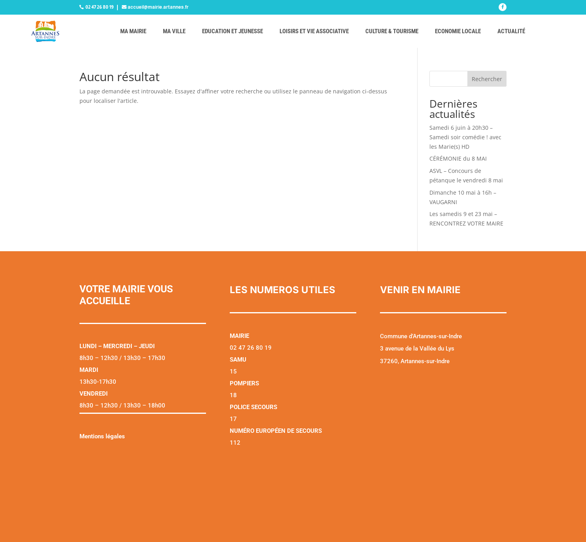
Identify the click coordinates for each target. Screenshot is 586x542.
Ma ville (174, 31)
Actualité (511, 31)
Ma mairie (133, 31)
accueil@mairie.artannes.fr (158, 7)
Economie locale (458, 31)
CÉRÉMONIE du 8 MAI (458, 158)
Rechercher (487, 79)
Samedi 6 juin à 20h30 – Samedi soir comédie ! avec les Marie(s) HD (465, 137)
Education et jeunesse (232, 31)
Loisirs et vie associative (314, 31)
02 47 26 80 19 (99, 7)
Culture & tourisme (391, 31)
